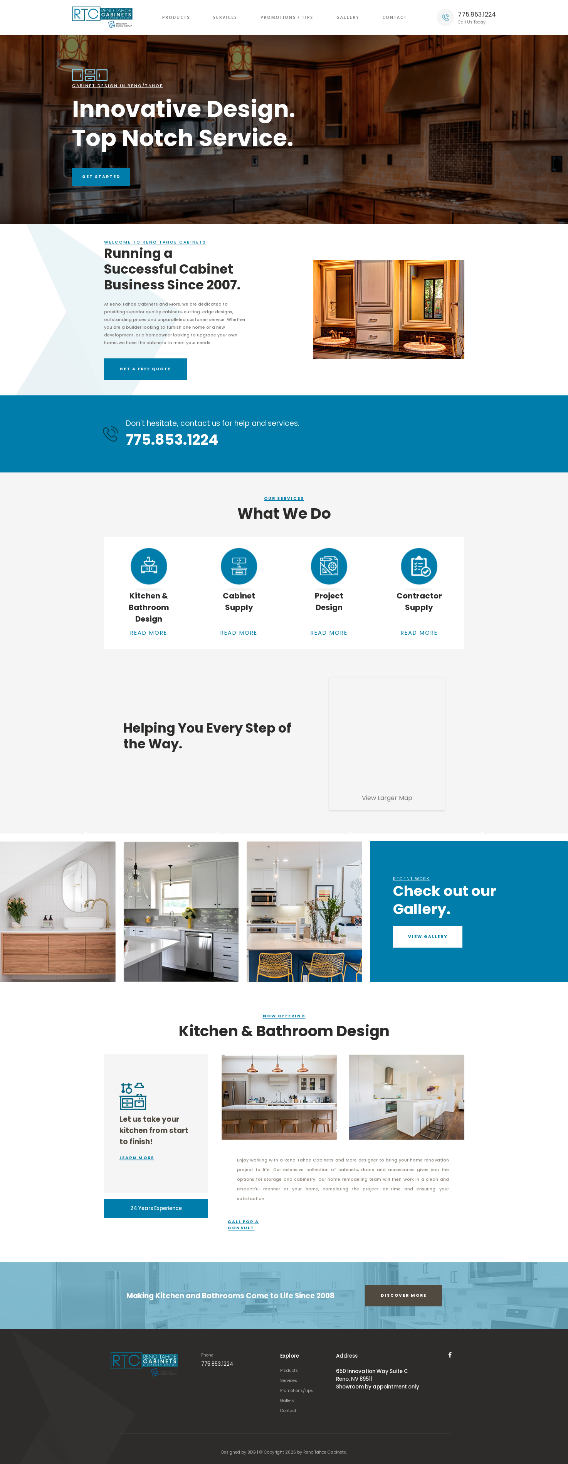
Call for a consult (252, 1218)
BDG (251, 1445)
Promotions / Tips (286, 17)
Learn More (136, 1151)
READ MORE (149, 636)
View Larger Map (387, 790)
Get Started (101, 177)
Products (176, 17)
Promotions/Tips (298, 1384)
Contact (394, 17)
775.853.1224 (477, 14)
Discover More (404, 1288)
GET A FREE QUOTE (134, 372)
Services (225, 17)
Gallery (347, 17)
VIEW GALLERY (428, 929)
